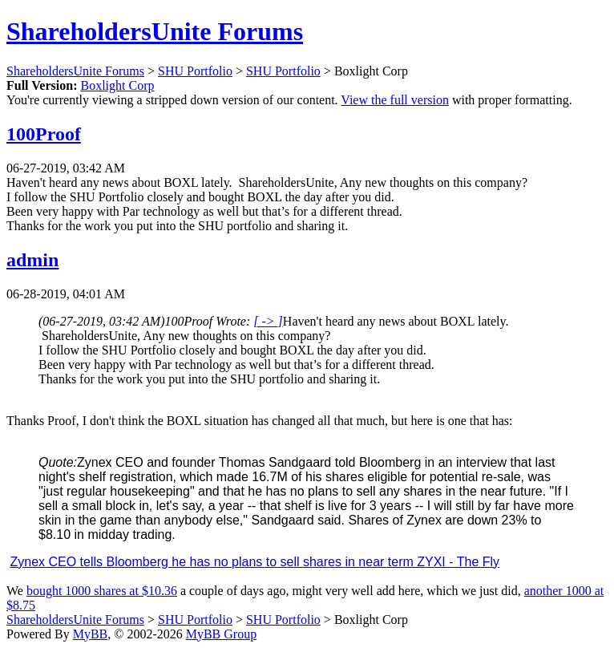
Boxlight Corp (117, 85)
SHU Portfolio (195, 71)
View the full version (395, 100)
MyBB (90, 634)
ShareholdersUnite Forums (154, 31)
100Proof (43, 134)
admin (32, 259)
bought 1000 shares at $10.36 (101, 590)
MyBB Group (221, 634)
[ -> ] (268, 321)
